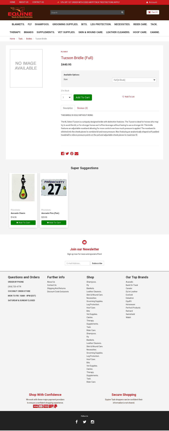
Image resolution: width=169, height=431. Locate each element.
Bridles (29, 39)
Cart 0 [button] (153, 12)
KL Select (64, 52)
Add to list (128, 97)
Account (151, 2)
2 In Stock (65, 91)
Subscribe (97, 264)
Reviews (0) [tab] (82, 109)
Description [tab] (68, 109)
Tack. (20, 39)
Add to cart (83, 98)
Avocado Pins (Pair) (50, 214)
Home (12, 39)
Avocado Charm (18, 214)
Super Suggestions (84, 168)
